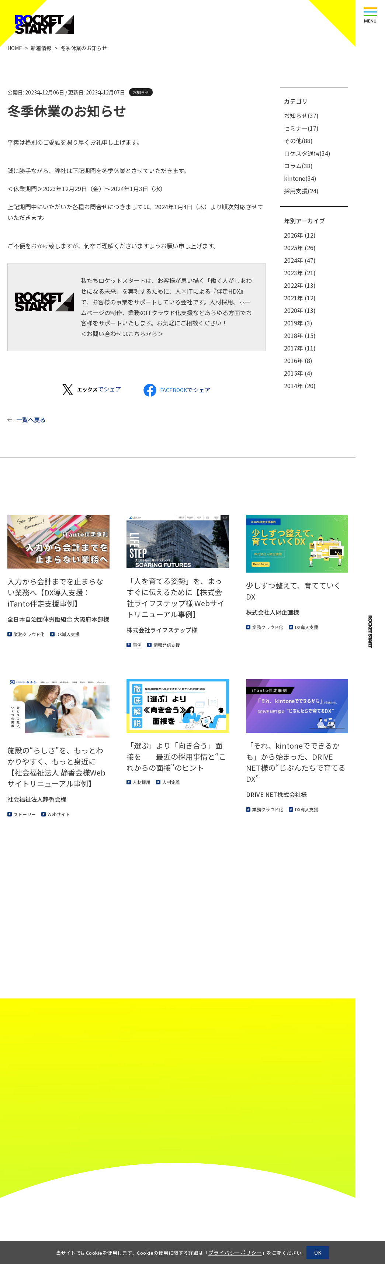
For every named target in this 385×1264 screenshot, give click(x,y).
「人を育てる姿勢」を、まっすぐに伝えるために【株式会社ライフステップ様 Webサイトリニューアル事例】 (175, 597)
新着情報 (41, 48)
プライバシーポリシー (235, 1252)
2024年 (300, 260)
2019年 (298, 322)
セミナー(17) (301, 128)
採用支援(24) (301, 190)
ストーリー (25, 814)
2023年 (300, 272)
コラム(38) (298, 165)
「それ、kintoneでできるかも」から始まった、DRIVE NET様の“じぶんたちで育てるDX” (296, 762)
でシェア (99, 388)
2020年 (300, 310)
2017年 (300, 347)
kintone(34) (300, 178)
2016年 (298, 360)
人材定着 (171, 782)
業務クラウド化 (29, 634)
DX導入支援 (68, 634)
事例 (137, 645)
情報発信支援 (166, 645)
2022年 (300, 285)
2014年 (300, 385)
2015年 (298, 373)
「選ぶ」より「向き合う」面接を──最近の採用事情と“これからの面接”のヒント (176, 756)
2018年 (300, 335)
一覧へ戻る (31, 419)
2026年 (300, 235)
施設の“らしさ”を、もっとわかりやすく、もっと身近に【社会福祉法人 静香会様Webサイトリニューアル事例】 (56, 767)
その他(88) (298, 140)
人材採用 (141, 782)
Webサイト (59, 814)
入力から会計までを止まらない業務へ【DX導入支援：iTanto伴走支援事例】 (55, 592)
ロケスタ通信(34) (307, 153)
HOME (14, 48)
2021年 (300, 297)
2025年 (300, 247)
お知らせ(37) (301, 115)
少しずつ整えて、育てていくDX (293, 591)
